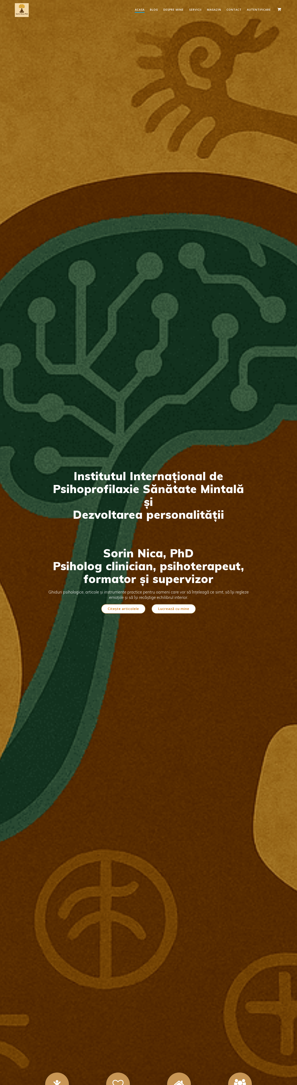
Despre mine (173, 9)
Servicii (195, 9)
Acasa (140, 9)
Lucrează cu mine (173, 609)
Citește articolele (123, 609)
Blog (154, 9)
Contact (234, 9)
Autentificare (259, 9)
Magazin (214, 9)
